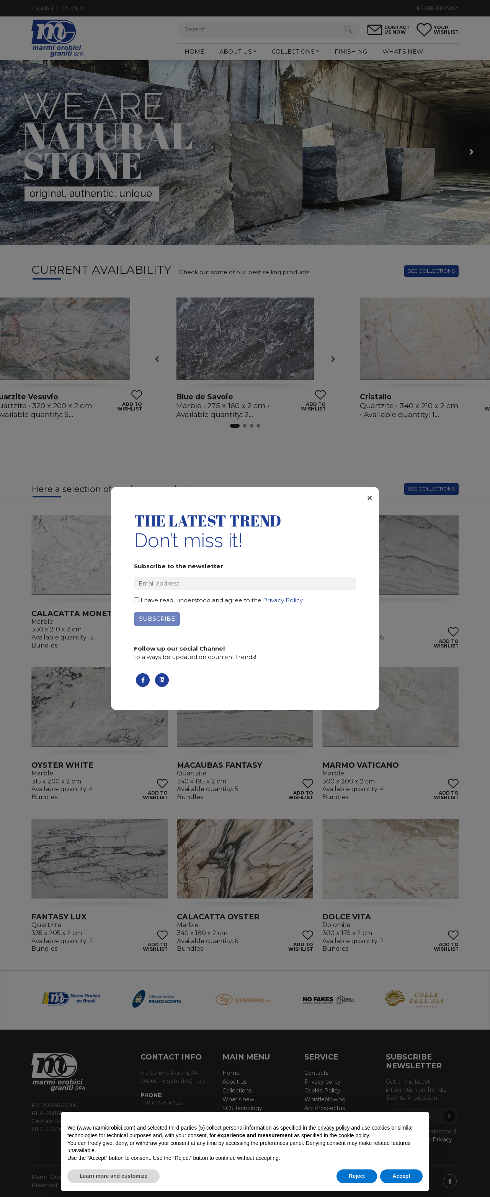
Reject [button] (357, 1176)
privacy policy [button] (333, 1128)
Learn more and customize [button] (113, 1176)
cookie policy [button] (353, 1135)
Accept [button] (401, 1176)
